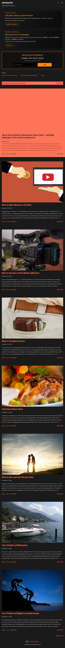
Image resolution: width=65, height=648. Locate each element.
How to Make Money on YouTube (16, 205)
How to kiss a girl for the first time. (18, 477)
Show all (59, 83)
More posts (59, 636)
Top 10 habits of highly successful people (20, 613)
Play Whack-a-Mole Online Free (29, 75)
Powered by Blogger (32, 641)
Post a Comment (12, 154)
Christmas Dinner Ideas (12, 409)
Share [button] (3, 154)
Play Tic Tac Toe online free (9, 75)
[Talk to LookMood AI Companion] (32, 39)
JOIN (44, 64)
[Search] (58, 3)
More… (43, 75)
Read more (60, 154)
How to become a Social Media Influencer (20, 273)
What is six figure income (13, 341)
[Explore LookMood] (32, 19)
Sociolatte (7, 2)
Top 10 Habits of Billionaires (15, 545)
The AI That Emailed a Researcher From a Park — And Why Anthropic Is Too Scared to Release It (28, 136)
